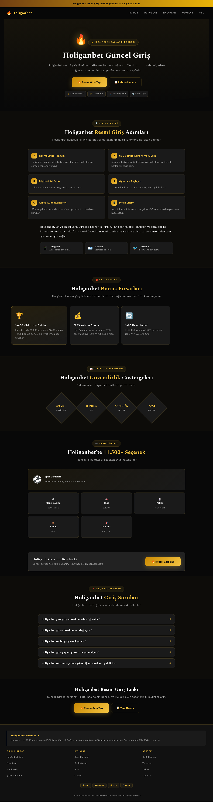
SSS (201, 13)
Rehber (133, 13)
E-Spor (78, 776)
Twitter (146, 770)
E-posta (146, 776)
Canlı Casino (80, 764)
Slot (76, 770)
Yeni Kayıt (12, 764)
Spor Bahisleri (81, 758)
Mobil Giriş (12, 770)
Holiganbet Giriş (15, 758)
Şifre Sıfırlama (14, 776)
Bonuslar (150, 13)
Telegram (147, 764)
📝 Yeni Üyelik (125, 711)
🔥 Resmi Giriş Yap (89, 82)
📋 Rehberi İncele (125, 82)
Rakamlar (169, 13)
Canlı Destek (149, 758)
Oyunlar (187, 13)
